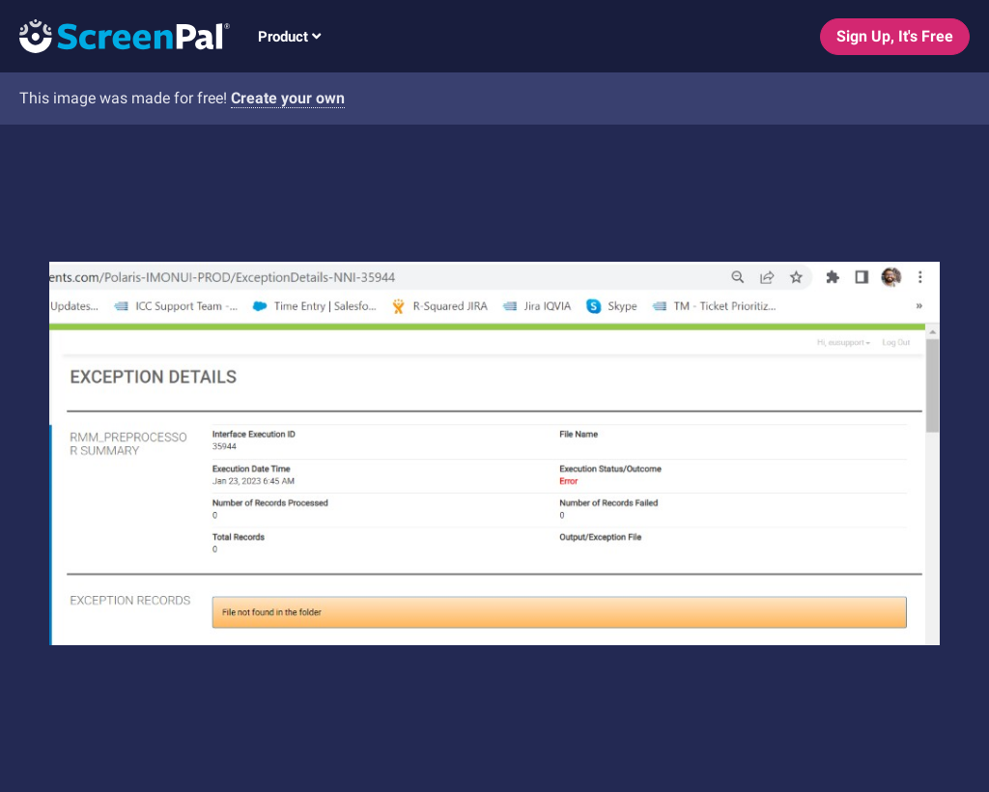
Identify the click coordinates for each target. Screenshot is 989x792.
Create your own (288, 98)
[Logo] (115, 35)
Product (289, 36)
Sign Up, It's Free (894, 36)
